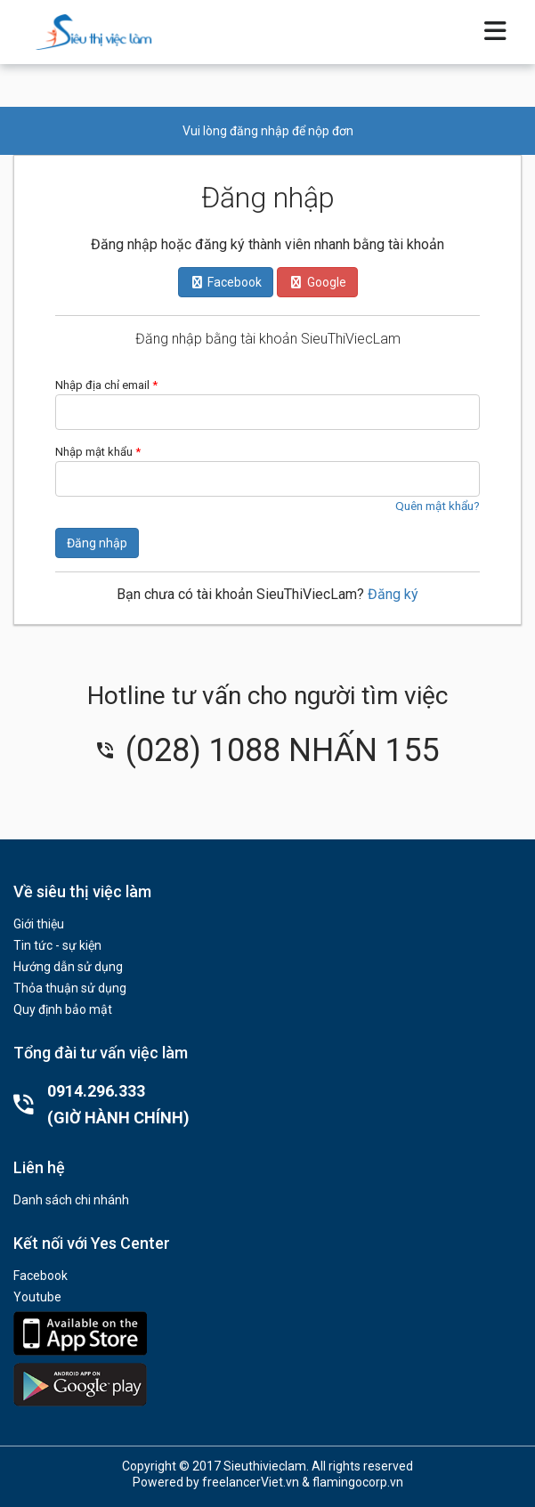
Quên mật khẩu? (437, 505)
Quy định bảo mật (62, 1009)
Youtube (37, 1297)
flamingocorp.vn (357, 1482)
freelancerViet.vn (250, 1482)
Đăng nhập (97, 543)
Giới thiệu (38, 924)
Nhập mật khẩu (98, 451)
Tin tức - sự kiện (57, 945)
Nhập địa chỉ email (106, 385)
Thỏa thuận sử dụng (69, 988)
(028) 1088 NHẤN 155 (268, 750)
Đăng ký (393, 594)
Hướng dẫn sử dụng (68, 967)
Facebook (40, 1275)
